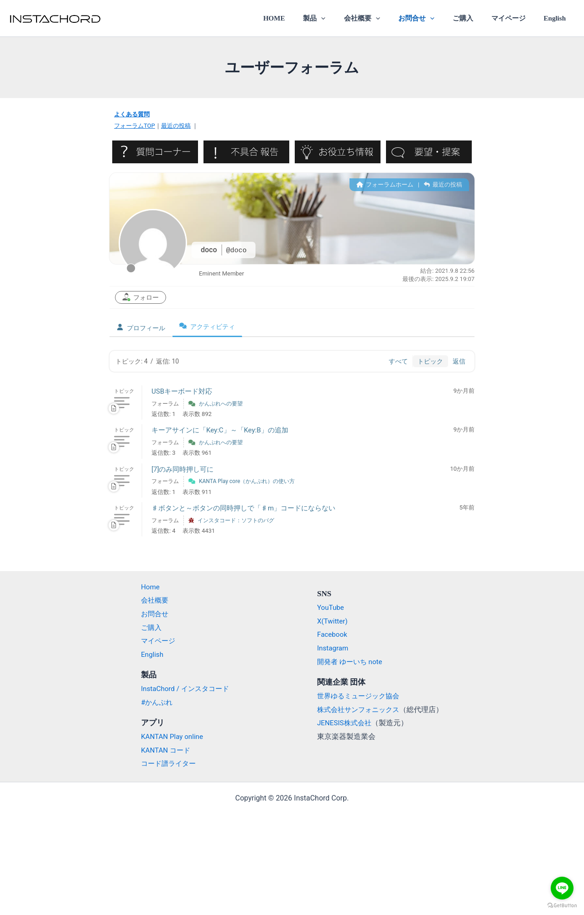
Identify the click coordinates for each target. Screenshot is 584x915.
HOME (303, 18)
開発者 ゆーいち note (351, 661)
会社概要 (382, 18)
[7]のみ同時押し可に (182, 469)
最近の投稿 (176, 125)
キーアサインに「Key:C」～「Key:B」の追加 (219, 430)
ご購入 (474, 18)
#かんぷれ (152, 701)
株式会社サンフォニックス (361, 709)
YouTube (331, 607)
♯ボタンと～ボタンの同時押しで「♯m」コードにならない (243, 508)
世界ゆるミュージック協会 (361, 695)
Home (145, 586)
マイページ (515, 18)
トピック (430, 360)
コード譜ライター (165, 763)
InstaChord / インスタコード (182, 688)
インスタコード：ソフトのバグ (236, 520)
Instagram (333, 648)
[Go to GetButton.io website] (562, 906)
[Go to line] (562, 888)
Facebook (333, 634)
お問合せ (432, 18)
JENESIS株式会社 (346, 722)
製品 (339, 18)
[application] (346, 18)
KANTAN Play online (168, 736)
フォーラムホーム (384, 184)
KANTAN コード (162, 749)
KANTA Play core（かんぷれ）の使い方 (247, 481)
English (557, 18)
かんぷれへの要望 (221, 403)
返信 (459, 360)
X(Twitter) (333, 620)
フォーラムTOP (134, 125)
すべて (398, 360)
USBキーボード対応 (181, 391)
